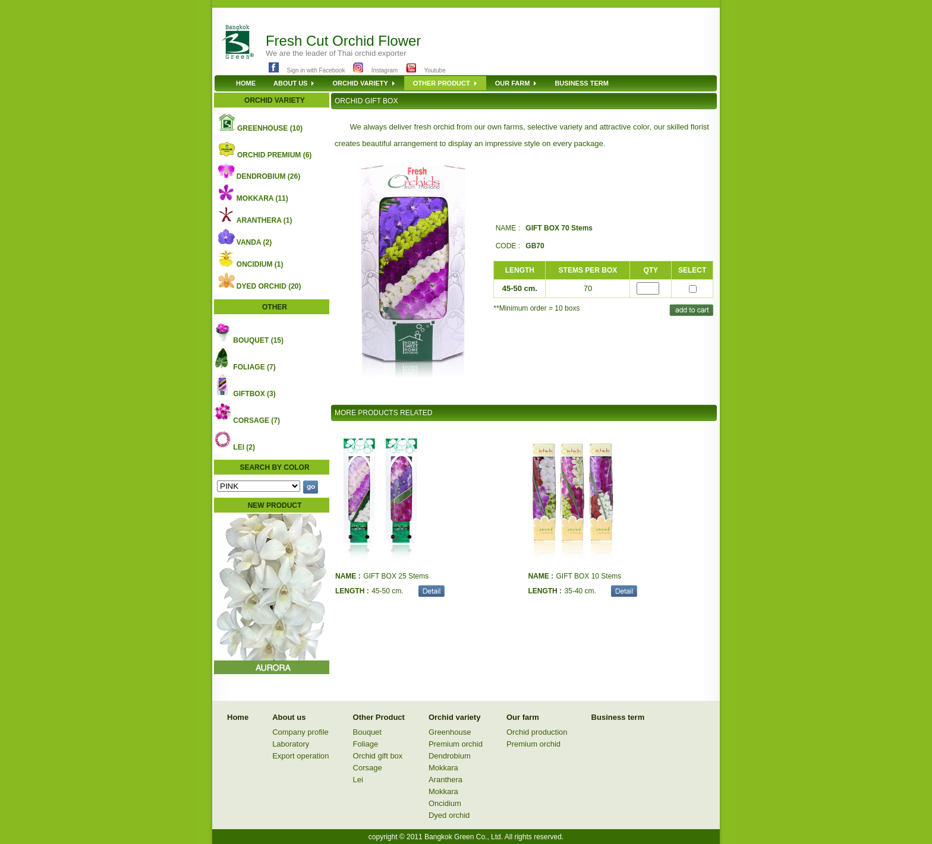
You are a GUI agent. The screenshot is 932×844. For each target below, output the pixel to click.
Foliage (366, 743)
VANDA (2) (254, 242)
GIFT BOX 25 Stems (396, 576)
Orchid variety (454, 717)
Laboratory (290, 743)
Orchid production (537, 732)
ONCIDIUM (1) (260, 264)
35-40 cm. (580, 591)
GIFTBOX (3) (254, 394)
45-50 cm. (387, 591)
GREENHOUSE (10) (270, 128)
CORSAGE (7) (256, 420)
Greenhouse (450, 732)
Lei (358, 779)
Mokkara (443, 767)
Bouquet (367, 732)
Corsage (367, 767)
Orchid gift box (378, 755)
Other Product (379, 717)
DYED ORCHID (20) (269, 286)
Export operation (300, 755)
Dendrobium (450, 755)
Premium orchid (456, 743)
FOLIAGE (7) (254, 367)
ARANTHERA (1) (264, 220)
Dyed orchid (449, 815)
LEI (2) (244, 447)
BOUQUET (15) (258, 340)
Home (237, 717)
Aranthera (445, 779)
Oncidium (445, 803)
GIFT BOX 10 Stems (589, 576)
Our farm (522, 717)
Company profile (300, 732)
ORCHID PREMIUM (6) (274, 155)
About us (289, 717)
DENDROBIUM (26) (268, 176)
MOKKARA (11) (262, 198)
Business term (618, 717)
